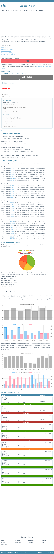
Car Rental (18, 542)
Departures (4, 544)
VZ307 (12, 231)
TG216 (12, 212)
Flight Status (4, 47)
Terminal (17, 540)
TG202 (12, 203)
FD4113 (12, 170)
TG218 (12, 214)
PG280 (12, 195)
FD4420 (12, 178)
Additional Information (7, 49)
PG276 (12, 191)
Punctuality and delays (7, 53)
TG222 (12, 216)
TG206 (12, 206)
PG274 (12, 189)
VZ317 (12, 239)
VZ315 (12, 237)
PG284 (12, 197)
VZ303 (12, 227)
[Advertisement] (27, 24)
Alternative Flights (6, 51)
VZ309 (12, 233)
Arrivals (3, 542)
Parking (43, 540)
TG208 (12, 208)
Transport (31, 540)
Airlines (3, 548)
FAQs (42, 542)
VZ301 (12, 225)
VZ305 (12, 229)
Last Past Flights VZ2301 (8, 55)
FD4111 (12, 168)
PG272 (12, 187)
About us (24, 552)
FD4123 (12, 174)
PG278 (12, 193)
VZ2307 (12, 223)
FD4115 (12, 172)
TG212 (12, 210)
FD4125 (12, 176)
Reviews (30, 542)
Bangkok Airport (27, 6)
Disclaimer (16, 552)
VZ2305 (12, 221)
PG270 (12, 185)
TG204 (12, 204)
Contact (20, 552)
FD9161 (12, 180)
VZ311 (12, 235)
